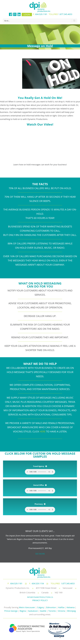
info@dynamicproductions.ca (40, 597)
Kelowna (71, 607)
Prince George (11, 611)
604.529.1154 (38, 583)
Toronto (52, 611)
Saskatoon (33, 611)
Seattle (43, 611)
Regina (23, 611)
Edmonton (51, 607)
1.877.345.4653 (65, 14)
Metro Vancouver (27, 607)
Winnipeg (71, 611)
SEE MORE (40, 553)
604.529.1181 (41, 14)
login (27, 14)
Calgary (40, 607)
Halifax (61, 607)
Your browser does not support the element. (40, 471)
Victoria (61, 611)
